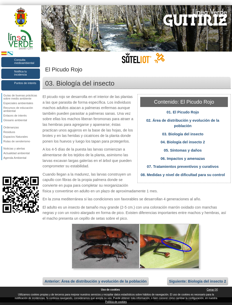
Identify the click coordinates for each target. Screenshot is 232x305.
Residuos (9, 132)
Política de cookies (116, 301)
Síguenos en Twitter (13, 168)
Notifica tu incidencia (20, 73)
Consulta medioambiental (24, 61)
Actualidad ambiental (16, 153)
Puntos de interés (25, 83)
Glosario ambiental (15, 120)
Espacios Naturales (15, 136)
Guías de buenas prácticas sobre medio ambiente (20, 97)
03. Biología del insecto (182, 134)
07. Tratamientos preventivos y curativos (183, 166)
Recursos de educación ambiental (18, 109)
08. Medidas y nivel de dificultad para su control (182, 175)
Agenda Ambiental (14, 157)
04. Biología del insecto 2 (183, 142)
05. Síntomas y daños (183, 150)
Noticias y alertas (14, 148)
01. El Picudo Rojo (183, 112)
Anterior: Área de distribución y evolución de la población (96, 281)
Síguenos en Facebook (4, 168)
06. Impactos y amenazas (183, 158)
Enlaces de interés (15, 115)
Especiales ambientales (18, 103)
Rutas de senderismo (16, 141)
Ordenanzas (11, 127)
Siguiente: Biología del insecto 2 (197, 281)
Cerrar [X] (212, 289)
